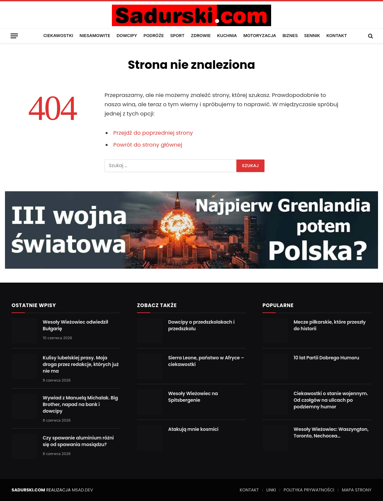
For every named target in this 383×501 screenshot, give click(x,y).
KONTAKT (336, 35)
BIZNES (290, 35)
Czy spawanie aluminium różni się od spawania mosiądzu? (78, 441)
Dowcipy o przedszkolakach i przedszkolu (201, 325)
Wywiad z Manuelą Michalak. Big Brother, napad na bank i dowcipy (80, 404)
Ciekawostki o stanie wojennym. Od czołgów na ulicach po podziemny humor (331, 400)
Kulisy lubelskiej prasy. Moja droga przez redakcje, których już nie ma (81, 364)
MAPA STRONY (356, 490)
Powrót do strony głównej (147, 145)
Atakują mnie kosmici (193, 429)
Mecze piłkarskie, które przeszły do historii (330, 325)
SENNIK (312, 35)
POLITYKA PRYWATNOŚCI (309, 490)
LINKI (271, 490)
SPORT (177, 35)
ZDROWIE (201, 35)
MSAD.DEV (82, 490)
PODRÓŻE (153, 35)
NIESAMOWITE (94, 35)
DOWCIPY (127, 35)
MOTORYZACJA (259, 35)
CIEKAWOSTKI (58, 35)
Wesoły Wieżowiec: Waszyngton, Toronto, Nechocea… (331, 432)
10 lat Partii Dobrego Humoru (326, 357)
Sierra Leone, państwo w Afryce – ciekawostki (206, 361)
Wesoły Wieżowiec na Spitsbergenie (193, 396)
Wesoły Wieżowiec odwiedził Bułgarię (75, 325)
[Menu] (14, 35)
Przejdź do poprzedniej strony (153, 133)
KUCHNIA (227, 35)
